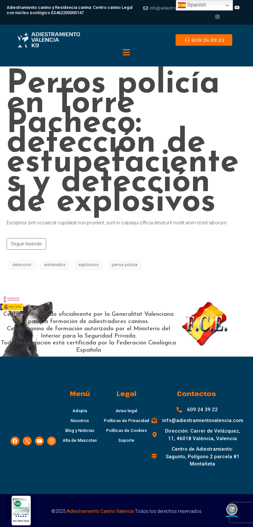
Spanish (192, 5)
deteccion (22, 265)
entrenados (55, 265)
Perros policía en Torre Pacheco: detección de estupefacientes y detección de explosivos (123, 143)
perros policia (124, 265)
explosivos (88, 265)
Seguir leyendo (26, 243)
